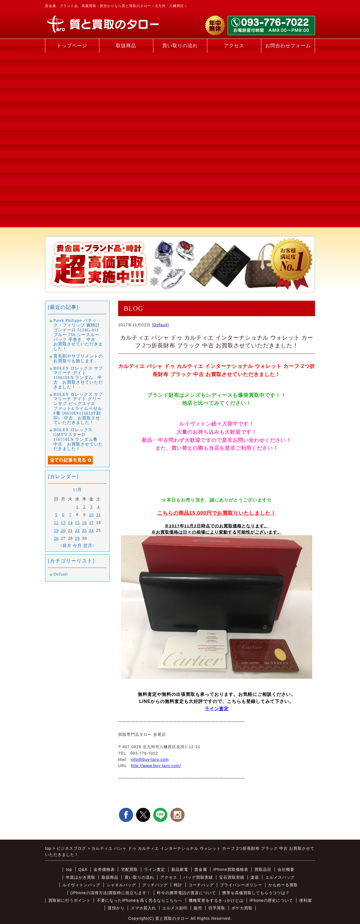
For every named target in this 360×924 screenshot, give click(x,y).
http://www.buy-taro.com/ (156, 765)
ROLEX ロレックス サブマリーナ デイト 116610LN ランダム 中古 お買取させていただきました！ (78, 377)
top (69, 869)
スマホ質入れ (143, 908)
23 (84, 530)
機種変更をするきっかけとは (216, 900)
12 (56, 522)
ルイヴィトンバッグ (81, 885)
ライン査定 (217, 708)
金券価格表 (104, 869)
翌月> (89, 545)
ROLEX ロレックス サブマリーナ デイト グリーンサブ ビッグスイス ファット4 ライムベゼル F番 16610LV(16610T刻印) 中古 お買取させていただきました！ (78, 408)
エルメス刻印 (175, 908)
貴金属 (200, 869)
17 (91, 522)
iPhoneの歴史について (271, 900)
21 (70, 530)
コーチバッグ (201, 885)
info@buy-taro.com (150, 759)
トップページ (72, 45)
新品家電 (179, 869)
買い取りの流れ (180, 45)
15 (77, 522)
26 (56, 538)
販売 (198, 908)
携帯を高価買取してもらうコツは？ (256, 893)
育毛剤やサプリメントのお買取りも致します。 (78, 358)
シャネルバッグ (121, 885)
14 (70, 522)
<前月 (65, 545)
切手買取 (216, 908)
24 (91, 530)
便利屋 (305, 900)
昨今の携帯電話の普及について (186, 893)
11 (98, 514)
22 (77, 530)
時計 (178, 885)
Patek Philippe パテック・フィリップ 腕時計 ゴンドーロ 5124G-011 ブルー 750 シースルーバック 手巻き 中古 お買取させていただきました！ (78, 334)
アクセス (234, 45)
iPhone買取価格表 (230, 869)
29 (77, 538)
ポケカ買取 (242, 908)
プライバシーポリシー (241, 885)
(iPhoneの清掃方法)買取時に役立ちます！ (111, 893)
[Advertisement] (72, 140)
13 (63, 522)
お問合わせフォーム (288, 45)
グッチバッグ (155, 885)
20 (63, 530)
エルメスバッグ (280, 877)
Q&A (83, 869)
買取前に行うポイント (69, 900)
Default (160, 325)
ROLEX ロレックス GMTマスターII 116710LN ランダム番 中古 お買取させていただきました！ (78, 439)
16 (84, 522)
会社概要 (286, 869)
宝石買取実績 (231, 877)
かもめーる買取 (283, 885)
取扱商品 (126, 45)
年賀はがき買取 (80, 877)
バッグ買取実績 (198, 877)
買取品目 (263, 869)
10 (91, 514)
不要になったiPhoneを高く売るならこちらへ (140, 900)
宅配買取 (129, 869)
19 (56, 530)
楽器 (255, 877)
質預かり (116, 908)
